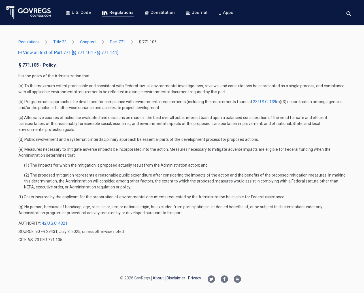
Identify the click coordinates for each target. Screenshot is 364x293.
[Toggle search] (349, 12)
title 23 (60, 42)
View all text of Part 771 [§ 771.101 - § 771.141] (68, 52)
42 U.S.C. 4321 (54, 223)
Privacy (194, 278)
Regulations (117, 12)
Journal (196, 12)
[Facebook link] (224, 279)
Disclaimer (176, 278)
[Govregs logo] (28, 12)
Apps (226, 12)
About (158, 278)
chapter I (88, 42)
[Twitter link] (211, 279)
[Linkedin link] (237, 279)
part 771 (117, 42)
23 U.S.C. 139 (264, 101)
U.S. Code (78, 12)
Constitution (160, 12)
